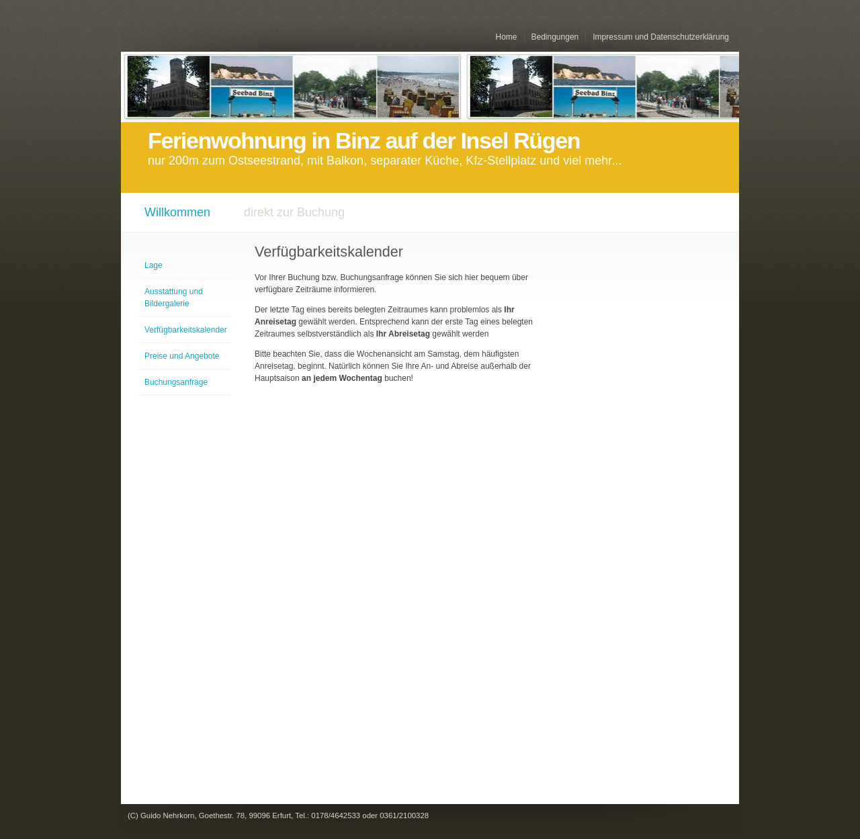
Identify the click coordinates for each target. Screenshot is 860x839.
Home (506, 37)
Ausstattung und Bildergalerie (173, 297)
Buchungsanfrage (176, 382)
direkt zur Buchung (294, 212)
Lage (153, 265)
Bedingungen (555, 37)
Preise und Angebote (181, 356)
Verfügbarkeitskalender (185, 330)
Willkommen (177, 212)
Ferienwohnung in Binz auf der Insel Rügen (364, 140)
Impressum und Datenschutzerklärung (661, 37)
